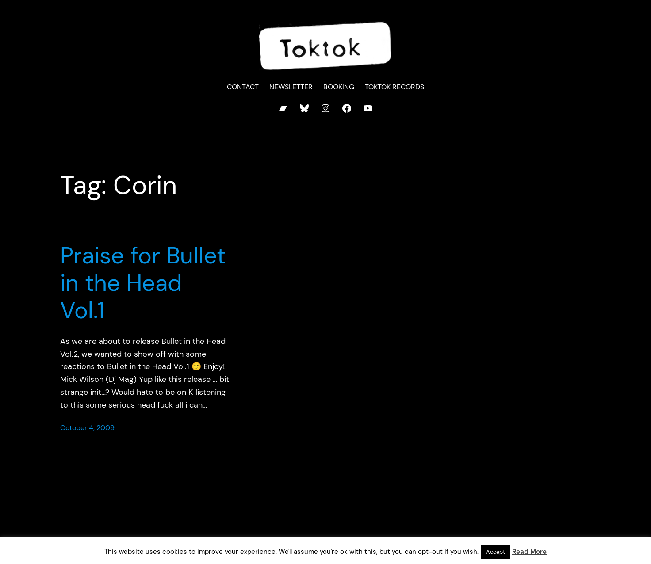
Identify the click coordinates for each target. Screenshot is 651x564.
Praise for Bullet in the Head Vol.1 (143, 283)
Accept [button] (495, 552)
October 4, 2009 (87, 427)
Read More (529, 551)
